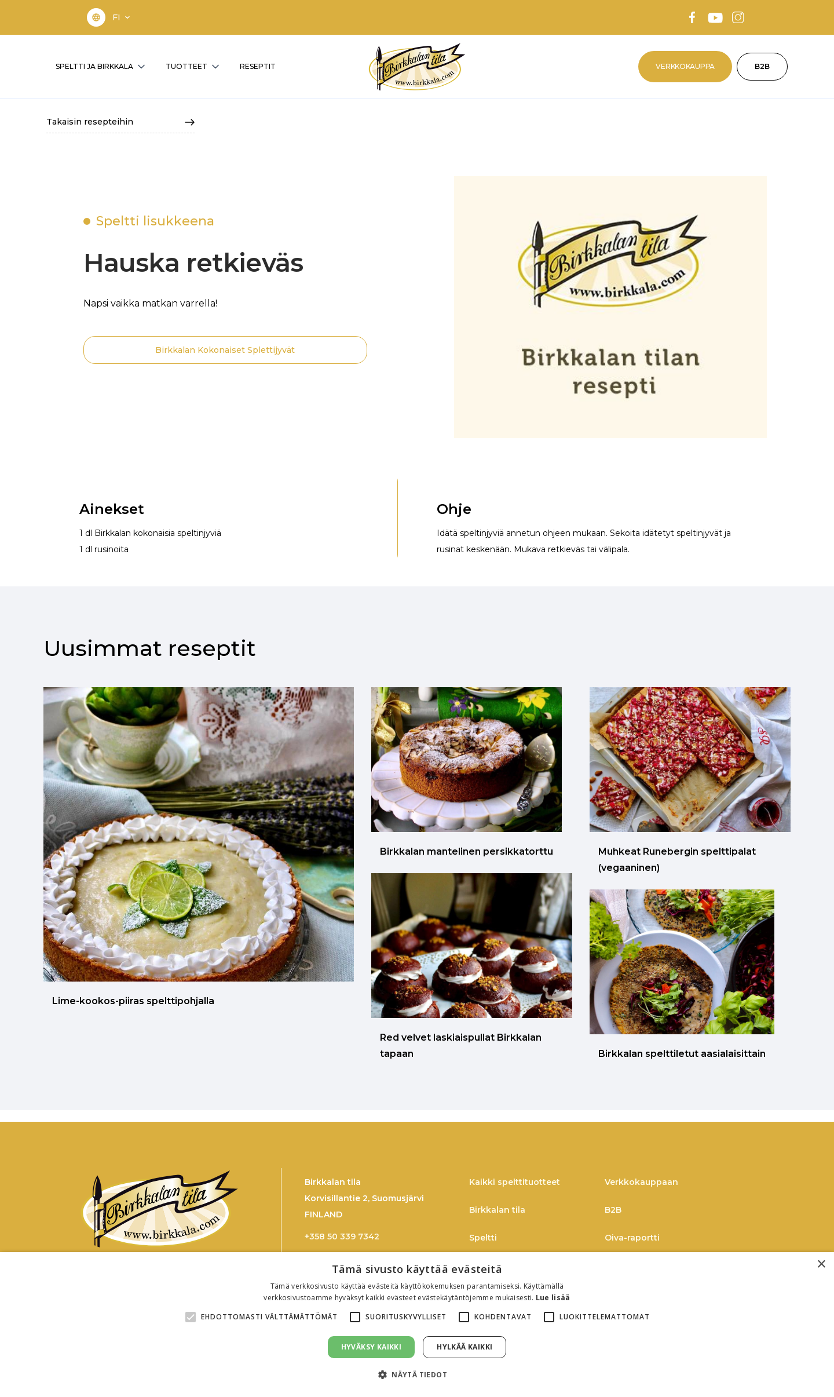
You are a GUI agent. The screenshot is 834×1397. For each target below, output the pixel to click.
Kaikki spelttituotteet (514, 1182)
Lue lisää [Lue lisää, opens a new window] (553, 1298)
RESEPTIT (258, 66)
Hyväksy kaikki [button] (371, 1347)
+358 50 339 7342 (342, 1236)
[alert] (417, 1324)
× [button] (821, 1264)
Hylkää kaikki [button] (464, 1347)
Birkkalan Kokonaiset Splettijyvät (225, 350)
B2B (762, 66)
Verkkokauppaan (641, 1182)
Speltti (483, 1237)
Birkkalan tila (497, 1210)
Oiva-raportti (632, 1237)
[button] (122, 17)
